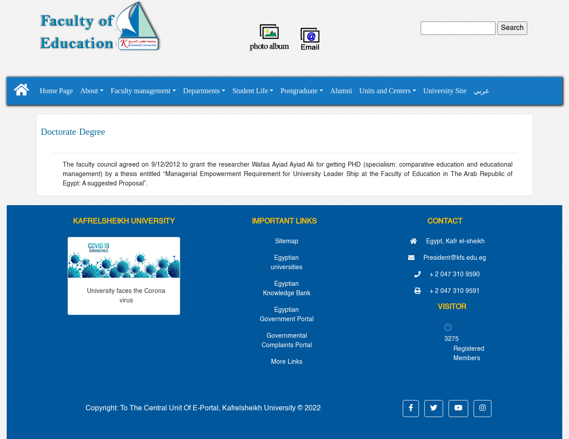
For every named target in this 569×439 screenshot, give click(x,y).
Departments (201, 91)
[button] (411, 408)
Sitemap (286, 241)
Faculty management (141, 91)
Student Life (250, 91)
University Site (444, 91)
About (89, 91)
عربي (482, 91)
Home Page (56, 91)
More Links (286, 362)
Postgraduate (299, 91)
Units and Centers (385, 91)
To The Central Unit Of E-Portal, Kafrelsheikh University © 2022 (220, 408)
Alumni (341, 91)
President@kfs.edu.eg (447, 258)
